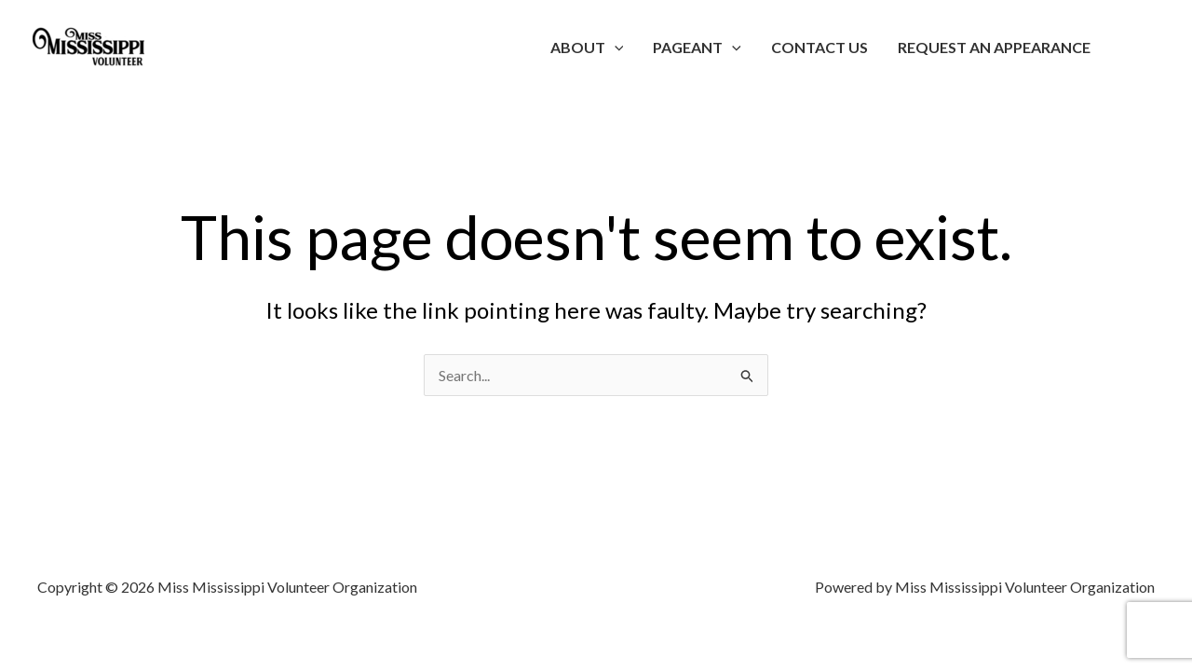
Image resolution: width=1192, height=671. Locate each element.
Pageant (697, 47)
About (587, 47)
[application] (614, 47)
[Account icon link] (1151, 47)
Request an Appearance (994, 47)
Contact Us (819, 47)
